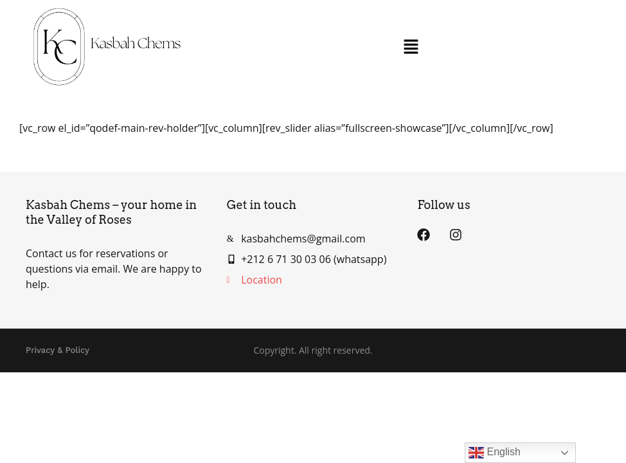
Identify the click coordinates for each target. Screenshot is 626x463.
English (495, 452)
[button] (411, 46)
